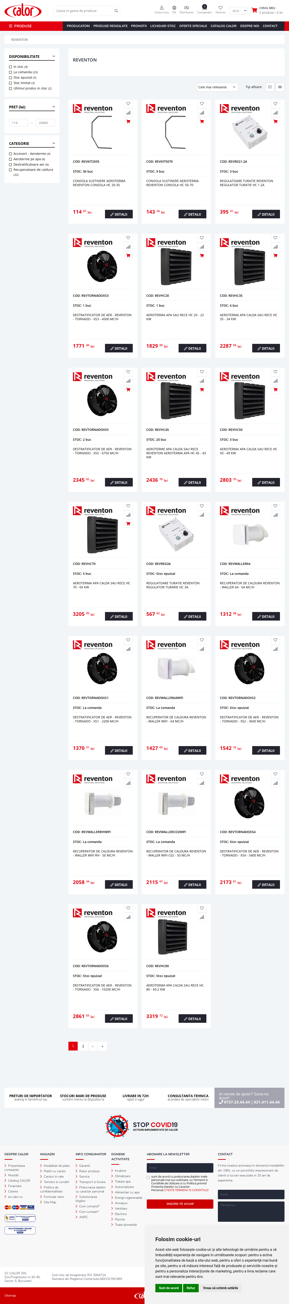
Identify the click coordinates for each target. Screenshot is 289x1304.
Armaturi (119, 1203)
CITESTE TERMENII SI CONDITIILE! (186, 1190)
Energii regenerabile (126, 1198)
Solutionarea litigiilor (86, 1199)
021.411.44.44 (267, 1102)
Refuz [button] (191, 1288)
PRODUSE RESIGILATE (110, 26)
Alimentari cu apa (125, 1192)
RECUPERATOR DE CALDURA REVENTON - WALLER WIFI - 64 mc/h (176, 719)
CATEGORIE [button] (19, 143)
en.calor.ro (14, 1197)
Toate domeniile (124, 1225)
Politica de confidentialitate (51, 1189)
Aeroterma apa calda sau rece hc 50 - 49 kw (248, 451)
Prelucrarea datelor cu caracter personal (91, 1189)
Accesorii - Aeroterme (32, 153)
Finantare (13, 1186)
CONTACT (270, 26)
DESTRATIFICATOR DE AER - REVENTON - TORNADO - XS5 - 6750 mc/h (102, 451)
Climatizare (120, 1176)
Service (82, 1176)
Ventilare (119, 1208)
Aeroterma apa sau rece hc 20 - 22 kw (175, 317)
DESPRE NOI (249, 26)
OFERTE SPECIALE (193, 26)
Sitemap (10, 1295)
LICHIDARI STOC (163, 26)
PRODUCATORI (78, 26)
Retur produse (88, 1171)
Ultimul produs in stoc (32, 88)
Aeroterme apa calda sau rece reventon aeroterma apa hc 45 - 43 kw (176, 453)
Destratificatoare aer (31, 164)
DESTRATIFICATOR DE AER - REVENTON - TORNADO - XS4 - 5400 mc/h (249, 853)
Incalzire (118, 1171)
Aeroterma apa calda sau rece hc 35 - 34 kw (248, 317)
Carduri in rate (52, 1176)
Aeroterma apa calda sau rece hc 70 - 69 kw (101, 585)
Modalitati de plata (55, 1166)
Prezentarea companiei (15, 1168)
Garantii (83, 1166)
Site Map (48, 1202)
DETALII (118, 214)
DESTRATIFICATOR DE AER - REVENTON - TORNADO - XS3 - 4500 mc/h (102, 317)
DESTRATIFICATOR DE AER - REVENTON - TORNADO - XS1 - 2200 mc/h (102, 719)
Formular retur (52, 1197)
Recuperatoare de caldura (33, 172)
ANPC (82, 1217)
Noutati (12, 1175)
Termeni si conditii (54, 1182)
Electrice (119, 1214)
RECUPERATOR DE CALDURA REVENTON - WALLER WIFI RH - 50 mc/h (103, 853)
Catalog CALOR (17, 1180)
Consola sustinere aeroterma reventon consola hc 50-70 (172, 183)
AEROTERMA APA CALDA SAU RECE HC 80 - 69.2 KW (175, 987)
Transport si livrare (90, 1182)
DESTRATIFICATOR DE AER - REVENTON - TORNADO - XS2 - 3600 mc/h (249, 719)
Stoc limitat (24, 83)
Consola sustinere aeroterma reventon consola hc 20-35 (99, 183)
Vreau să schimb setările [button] (220, 1288)
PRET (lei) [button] (17, 107)
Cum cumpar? (87, 1212)
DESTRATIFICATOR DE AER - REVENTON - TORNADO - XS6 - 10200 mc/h (102, 987)
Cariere (11, 1191)
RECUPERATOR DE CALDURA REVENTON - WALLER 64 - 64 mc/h (250, 585)
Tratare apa (121, 1181)
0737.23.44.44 (237, 1102)
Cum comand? (87, 1206)
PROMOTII (139, 26)
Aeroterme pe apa (29, 159)
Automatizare (122, 1187)
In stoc (21, 66)
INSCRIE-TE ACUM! (180, 1204)
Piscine (118, 1219)
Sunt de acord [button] (169, 1288)
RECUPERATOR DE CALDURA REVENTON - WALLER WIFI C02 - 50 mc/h (176, 853)
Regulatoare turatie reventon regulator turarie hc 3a (173, 585)
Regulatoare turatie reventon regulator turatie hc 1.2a (246, 183)
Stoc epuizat (25, 77)
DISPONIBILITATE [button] (24, 56)
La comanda (26, 72)
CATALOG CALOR (224, 26)
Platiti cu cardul (52, 1171)
